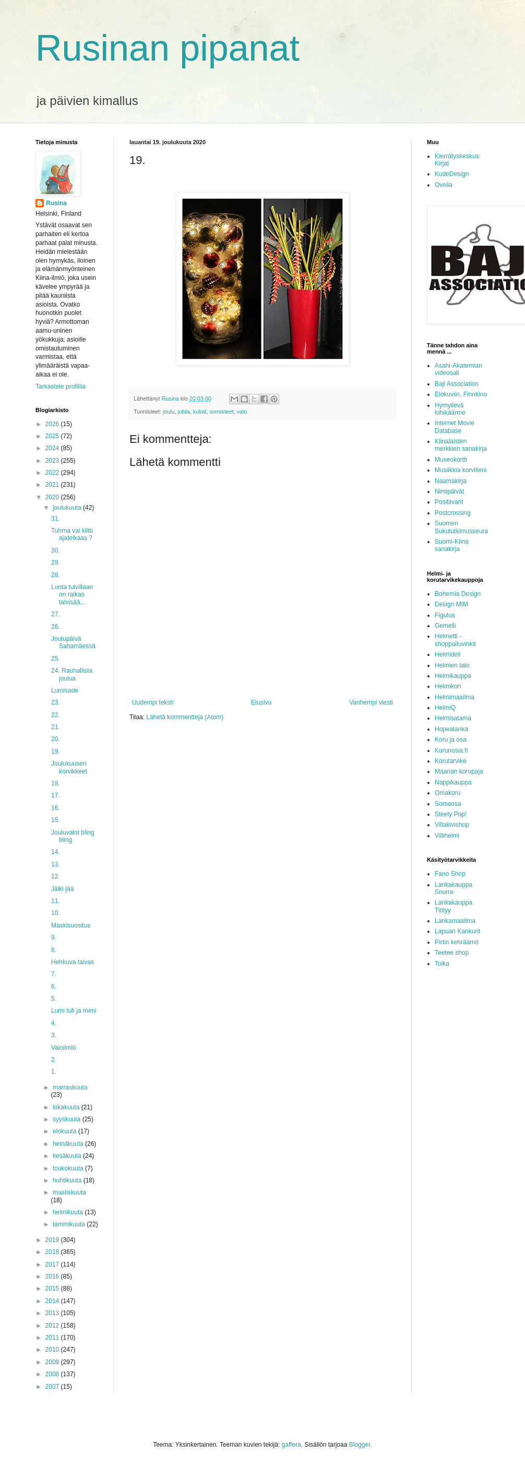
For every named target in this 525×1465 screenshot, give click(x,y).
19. (55, 751)
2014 (53, 1301)
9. (53, 937)
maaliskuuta (69, 1192)
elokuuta (65, 1131)
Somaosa (448, 803)
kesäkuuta (68, 1155)
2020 (53, 497)
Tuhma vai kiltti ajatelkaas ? (72, 534)
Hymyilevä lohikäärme (450, 409)
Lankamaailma (455, 920)
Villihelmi (447, 835)
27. (55, 614)
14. (55, 851)
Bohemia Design (458, 593)
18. (55, 783)
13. (55, 864)
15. (55, 820)
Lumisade (64, 690)
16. (55, 808)
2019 (53, 1240)
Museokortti (451, 459)
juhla (184, 411)
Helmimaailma (454, 697)
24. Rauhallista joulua (71, 674)
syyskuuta (67, 1119)
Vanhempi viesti (371, 702)
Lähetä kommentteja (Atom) (184, 717)
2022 (53, 472)
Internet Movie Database (454, 426)
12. (55, 876)
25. (55, 658)
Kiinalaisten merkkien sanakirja (461, 445)
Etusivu (261, 702)
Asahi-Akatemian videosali (458, 369)
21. (55, 727)
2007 (53, 1386)
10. (55, 913)
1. (53, 1071)
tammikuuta (70, 1224)
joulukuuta (68, 507)
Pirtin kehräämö (457, 942)
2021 (53, 484)
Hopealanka (451, 729)
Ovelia (443, 185)
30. (55, 550)
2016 (53, 1276)
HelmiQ (445, 707)
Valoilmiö (63, 1047)
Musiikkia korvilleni (460, 470)
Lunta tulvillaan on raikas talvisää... (72, 594)
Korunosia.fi (451, 750)
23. (55, 702)
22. (55, 715)
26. (55, 626)
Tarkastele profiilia (60, 386)
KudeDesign (452, 174)
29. (55, 562)
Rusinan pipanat (167, 48)
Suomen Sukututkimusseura (461, 527)
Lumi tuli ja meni (74, 1010)
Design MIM (451, 604)
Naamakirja (451, 481)
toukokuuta (69, 1168)
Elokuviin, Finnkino (461, 394)
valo (242, 411)
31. (55, 518)
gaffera (291, 1444)
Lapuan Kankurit (457, 931)
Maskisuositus (70, 925)
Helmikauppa (453, 675)
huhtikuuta (68, 1180)
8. (53, 950)
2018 (53, 1252)
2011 (53, 1337)
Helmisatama (453, 718)
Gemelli (445, 625)
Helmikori (448, 686)
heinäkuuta (69, 1143)
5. (53, 998)
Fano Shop (450, 873)
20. (55, 739)
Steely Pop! (451, 814)
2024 (53, 448)
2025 (53, 436)
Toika (442, 963)
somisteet (221, 411)
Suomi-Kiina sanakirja (452, 545)
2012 (53, 1325)
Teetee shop (452, 952)
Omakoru (447, 792)
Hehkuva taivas (72, 962)
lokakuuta (67, 1107)
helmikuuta (69, 1212)
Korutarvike (451, 761)
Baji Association (457, 384)
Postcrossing (453, 513)
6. (53, 986)
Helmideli (447, 654)
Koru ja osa (451, 739)
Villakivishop (452, 824)
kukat (200, 411)
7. (53, 974)
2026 (53, 424)
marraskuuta (70, 1087)
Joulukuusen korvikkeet (69, 767)
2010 (53, 1349)
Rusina (56, 203)
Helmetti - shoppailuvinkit (455, 639)
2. (53, 1059)
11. (55, 901)
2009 (53, 1362)
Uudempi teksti (152, 702)
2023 (53, 460)
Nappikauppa (453, 782)
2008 (53, 1374)
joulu (169, 411)
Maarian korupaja (459, 771)
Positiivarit (449, 502)
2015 (53, 1288)
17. (55, 795)
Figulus (445, 615)
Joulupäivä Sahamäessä (73, 642)
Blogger (360, 1444)
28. (55, 575)
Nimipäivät (449, 491)
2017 (53, 1264)
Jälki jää (62, 889)
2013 (53, 1313)
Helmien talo (452, 665)
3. (53, 1035)
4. (53, 1023)
